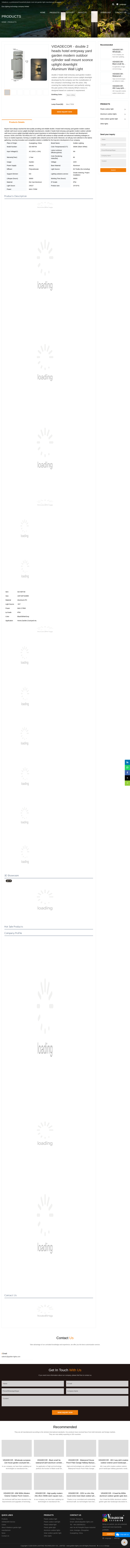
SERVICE (70, 12)
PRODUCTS (54, 13)
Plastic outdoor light (107, 109)
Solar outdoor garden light (109, 119)
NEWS (93, 12)
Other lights (104, 124)
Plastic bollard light (50, 1524)
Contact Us (5, 1536)
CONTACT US (120, 12)
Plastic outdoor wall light (52, 1522)
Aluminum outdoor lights (108, 114)
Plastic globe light (50, 1527)
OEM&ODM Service (8, 1522)
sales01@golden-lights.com (11, 1356)
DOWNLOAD (106, 12)
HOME (42, 12)
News (3, 1533)
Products (5, 1519)
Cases (4, 1524)
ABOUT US (82, 12)
